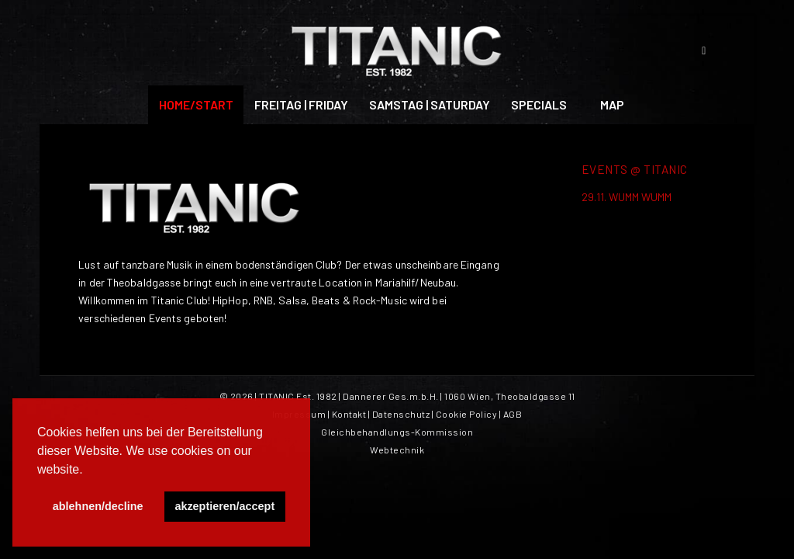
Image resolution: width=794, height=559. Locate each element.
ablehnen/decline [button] (98, 506)
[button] (88, 470)
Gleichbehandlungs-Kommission (397, 431)
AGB (513, 413)
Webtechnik (397, 449)
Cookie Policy (467, 413)
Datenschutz (401, 413)
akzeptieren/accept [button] (224, 506)
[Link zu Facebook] (704, 50)
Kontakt (349, 413)
